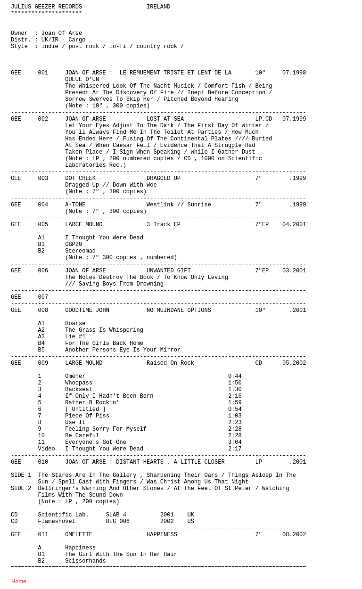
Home (18, 581)
